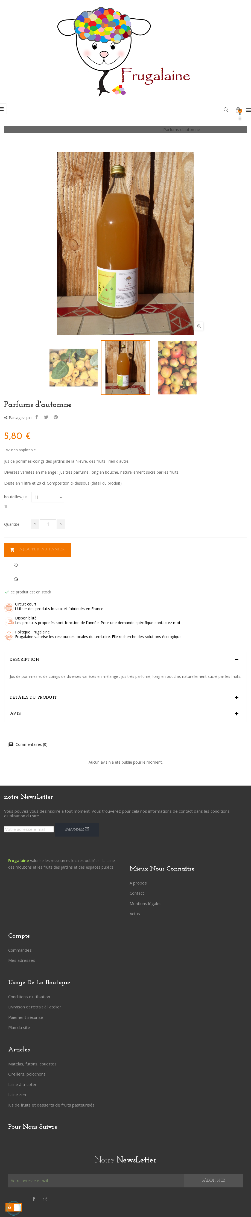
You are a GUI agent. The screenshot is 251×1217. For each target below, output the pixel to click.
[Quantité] (48, 524)
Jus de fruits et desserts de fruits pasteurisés (51, 1105)
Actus (135, 913)
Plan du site (19, 1027)
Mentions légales (146, 903)
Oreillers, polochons (27, 1074)
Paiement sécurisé (25, 1017)
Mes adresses (21, 960)
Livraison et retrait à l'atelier (34, 1007)
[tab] (125, 660)
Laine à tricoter (22, 1084)
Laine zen (17, 1094)
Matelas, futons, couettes (32, 1064)
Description (25, 660)
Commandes (20, 950)
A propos (138, 883)
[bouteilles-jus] (47, 497)
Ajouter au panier (37, 550)
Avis (15, 714)
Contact (137, 893)
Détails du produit (33, 697)
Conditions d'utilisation (29, 996)
